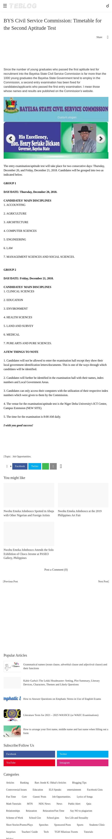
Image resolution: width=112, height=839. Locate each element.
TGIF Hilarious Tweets (66, 832)
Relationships (13, 810)
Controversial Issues (16, 789)
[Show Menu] (4, 6)
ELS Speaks (55, 789)
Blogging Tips (79, 782)
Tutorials (88, 832)
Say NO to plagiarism (81, 810)
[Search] (108, 6)
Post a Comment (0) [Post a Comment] (56, 569)
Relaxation (31, 810)
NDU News (45, 803)
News (59, 803)
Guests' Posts (39, 796)
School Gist (35, 817)
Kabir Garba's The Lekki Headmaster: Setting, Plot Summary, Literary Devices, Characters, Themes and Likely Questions (61, 682)
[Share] (105, 37)
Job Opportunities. (21, 456)
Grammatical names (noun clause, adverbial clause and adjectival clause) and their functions (65, 666)
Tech (46, 832)
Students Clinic (97, 825)
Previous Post (11, 581)
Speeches (43, 825)
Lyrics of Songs (85, 796)
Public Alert (74, 803)
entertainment (74, 789)
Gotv (24, 796)
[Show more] (61, 466)
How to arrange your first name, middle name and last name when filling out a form (65, 731)
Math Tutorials (13, 803)
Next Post (103, 581)
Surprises (11, 832)
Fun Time (11, 796)
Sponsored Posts (62, 825)
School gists (53, 817)
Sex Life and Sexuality (76, 817)
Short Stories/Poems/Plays (19, 825)
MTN (30, 803)
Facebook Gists (95, 789)
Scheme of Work (14, 817)
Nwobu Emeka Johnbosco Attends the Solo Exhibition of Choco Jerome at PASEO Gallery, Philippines (29, 553)
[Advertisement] (56, 55)
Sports (80, 825)
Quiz (88, 803)
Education (38, 789)
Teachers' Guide (29, 832)
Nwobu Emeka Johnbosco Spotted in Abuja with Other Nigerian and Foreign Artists (29, 513)
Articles (10, 782)
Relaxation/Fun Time (53, 810)
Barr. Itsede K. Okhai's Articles (50, 782)
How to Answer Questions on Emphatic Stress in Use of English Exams (62, 698)
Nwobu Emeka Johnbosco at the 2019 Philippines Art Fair (80, 513)
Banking (24, 782)
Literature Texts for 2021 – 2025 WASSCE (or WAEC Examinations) (60, 715)
